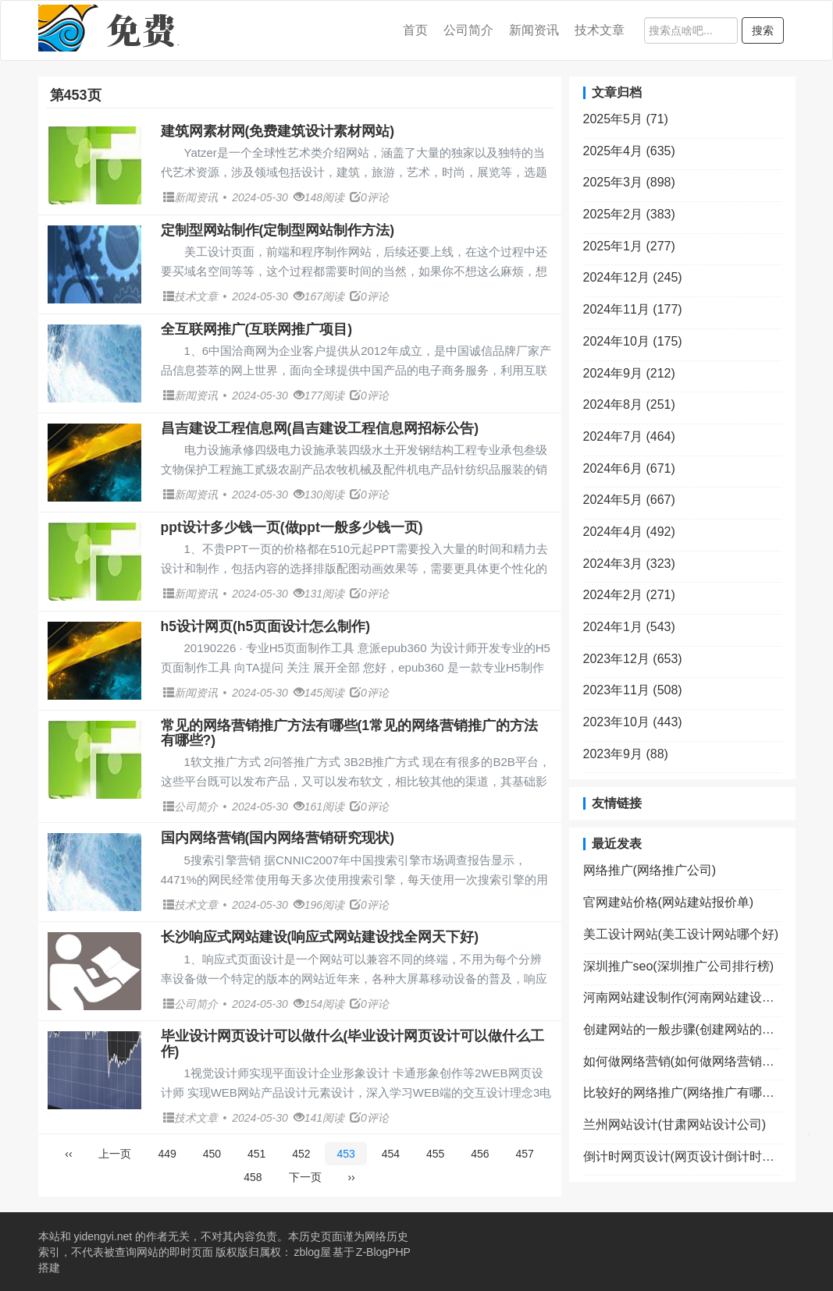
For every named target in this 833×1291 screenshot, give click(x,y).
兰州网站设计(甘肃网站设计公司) (675, 1124)
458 (253, 1177)
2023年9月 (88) (625, 754)
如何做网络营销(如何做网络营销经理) (682, 1061)
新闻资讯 (534, 30)
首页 (415, 30)
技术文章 (600, 30)
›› (350, 1177)
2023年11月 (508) (632, 690)
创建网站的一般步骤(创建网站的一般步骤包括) (682, 1029)
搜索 (763, 30)
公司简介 (468, 30)
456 (480, 1153)
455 (435, 1153)
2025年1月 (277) (629, 246)
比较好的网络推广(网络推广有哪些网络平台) (682, 1092)
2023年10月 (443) (632, 722)
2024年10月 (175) (632, 341)
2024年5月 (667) (629, 499)
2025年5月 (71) (625, 119)
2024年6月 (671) (629, 468)
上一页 (114, 1153)
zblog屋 (312, 1252)
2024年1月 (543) (629, 626)
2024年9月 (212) (629, 373)
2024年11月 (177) (632, 309)
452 (301, 1153)
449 (167, 1153)
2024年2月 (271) (629, 594)
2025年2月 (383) (629, 214)
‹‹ (68, 1153)
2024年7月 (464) (629, 436)
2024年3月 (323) (629, 563)
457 (524, 1153)
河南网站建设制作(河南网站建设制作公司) (682, 997)
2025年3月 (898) (629, 182)
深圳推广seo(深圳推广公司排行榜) (678, 966)
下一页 (305, 1177)
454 (391, 1153)
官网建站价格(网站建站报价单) (668, 902)
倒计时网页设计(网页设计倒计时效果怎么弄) (682, 1156)
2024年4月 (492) (629, 531)
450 (212, 1153)
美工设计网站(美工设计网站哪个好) (681, 934)
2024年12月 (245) (632, 277)
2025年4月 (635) (629, 151)
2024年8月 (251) (629, 404)
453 (345, 1153)
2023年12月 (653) (632, 658)
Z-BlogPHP (383, 1252)
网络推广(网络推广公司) (650, 870)
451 (256, 1153)
